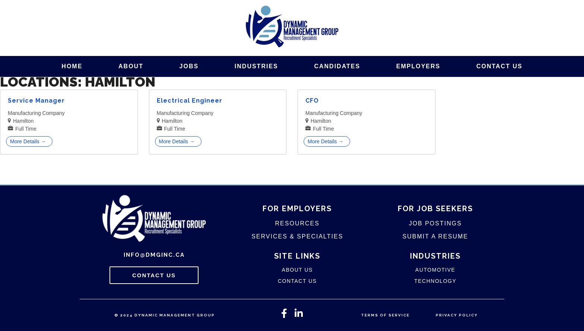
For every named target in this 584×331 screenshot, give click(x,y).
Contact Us (499, 66)
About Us (297, 270)
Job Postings (435, 223)
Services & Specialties (297, 236)
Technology (435, 281)
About (130, 66)
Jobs (189, 66)
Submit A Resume (435, 236)
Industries (256, 66)
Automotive (435, 270)
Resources (297, 223)
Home (71, 66)
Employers (418, 66)
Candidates (337, 66)
